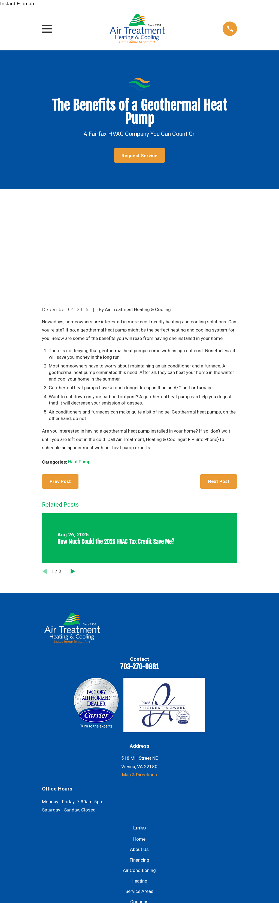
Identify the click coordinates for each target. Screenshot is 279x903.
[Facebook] (125, 858)
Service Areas (139, 798)
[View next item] (72, 478)
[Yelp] (168, 858)
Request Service (139, 155)
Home (139, 746)
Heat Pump (79, 369)
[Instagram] (139, 858)
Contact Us (139, 830)
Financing (139, 767)
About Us (139, 756)
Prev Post (60, 388)
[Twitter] (153, 858)
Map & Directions (139, 682)
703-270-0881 (139, 573)
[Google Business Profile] (111, 858)
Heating (139, 788)
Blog (139, 819)
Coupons (139, 809)
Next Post (218, 388)
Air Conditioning (139, 777)
